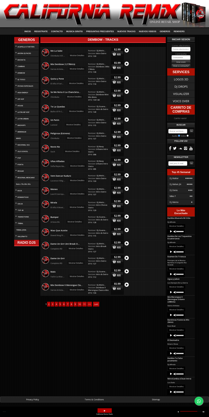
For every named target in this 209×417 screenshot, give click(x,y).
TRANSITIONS (23, 217)
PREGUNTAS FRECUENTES (100, 31)
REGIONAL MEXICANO (26, 177)
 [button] (104, 411)
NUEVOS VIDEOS (147, 31)
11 (84, 304)
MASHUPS (22, 125)
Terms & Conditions (94, 399)
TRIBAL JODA (21, 230)
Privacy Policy (32, 399)
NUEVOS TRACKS (126, 31)
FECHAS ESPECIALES (25, 86)
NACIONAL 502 (24, 145)
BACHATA (21, 60)
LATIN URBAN (23, 119)
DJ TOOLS (21, 79)
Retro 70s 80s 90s (23, 184)
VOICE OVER (181, 101)
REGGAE (21, 171)
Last (96, 304)
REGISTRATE (41, 31)
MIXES (18, 138)
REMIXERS (179, 31)
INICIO (27, 31)
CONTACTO (57, 31)
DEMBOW (21, 73)
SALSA (20, 204)
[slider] (179, 231)
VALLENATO (22, 236)
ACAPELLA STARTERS (26, 47)
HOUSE (20, 106)
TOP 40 (21, 210)
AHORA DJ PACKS (24, 53)
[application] (176, 231)
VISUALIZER (181, 94)
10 (79, 304)
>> (89, 304)
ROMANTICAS (23, 197)
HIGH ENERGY (23, 92)
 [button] (203, 411)
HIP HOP (21, 99)
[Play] (171, 231)
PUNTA (20, 164)
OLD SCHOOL (23, 151)
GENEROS (165, 31)
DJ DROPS (181, 86)
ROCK (20, 191)
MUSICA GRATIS (74, 31)
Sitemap (156, 399)
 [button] (178, 411)
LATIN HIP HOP (23, 112)
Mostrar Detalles (77, 55)
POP (19, 158)
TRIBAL (20, 223)
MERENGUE (22, 132)
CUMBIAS (21, 66)
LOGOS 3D (181, 79)
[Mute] (174, 231)
